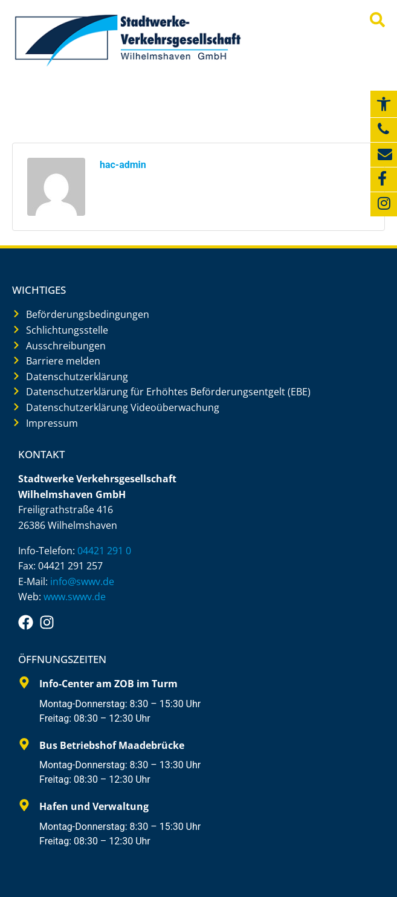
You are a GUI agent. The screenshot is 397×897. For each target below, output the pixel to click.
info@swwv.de (82, 581)
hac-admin (123, 164)
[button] (383, 104)
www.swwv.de (75, 596)
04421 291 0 (104, 550)
